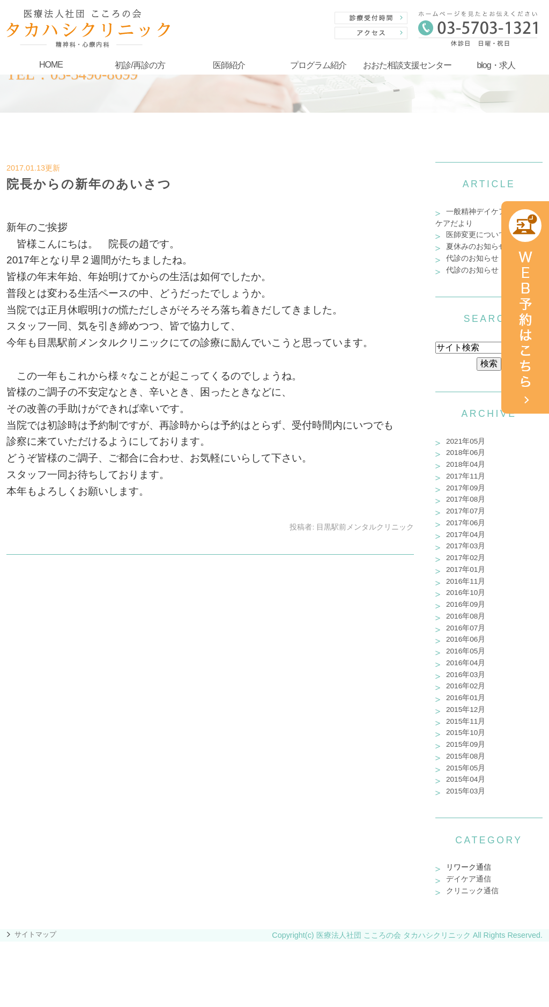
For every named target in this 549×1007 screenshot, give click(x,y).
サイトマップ (35, 934)
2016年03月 (465, 675)
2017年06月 (465, 523)
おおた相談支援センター (407, 65)
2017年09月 (465, 488)
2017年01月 (465, 569)
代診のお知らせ (472, 258)
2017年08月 (465, 499)
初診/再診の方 (140, 65)
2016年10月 (465, 593)
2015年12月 (465, 709)
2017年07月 (465, 511)
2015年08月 (465, 756)
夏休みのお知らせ (476, 246)
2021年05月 (465, 441)
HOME (51, 64)
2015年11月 (465, 721)
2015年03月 (465, 791)
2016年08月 (465, 616)
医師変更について (476, 235)
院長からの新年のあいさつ (89, 184)
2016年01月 (465, 698)
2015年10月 (465, 733)
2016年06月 (465, 639)
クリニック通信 (472, 891)
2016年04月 (465, 663)
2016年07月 (465, 628)
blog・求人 (496, 65)
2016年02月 (465, 686)
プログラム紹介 (318, 65)
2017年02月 (465, 558)
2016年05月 (465, 651)
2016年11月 (465, 581)
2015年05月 (465, 768)
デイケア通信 (468, 879)
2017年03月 (465, 546)
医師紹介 (229, 65)
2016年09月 (465, 604)
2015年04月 (465, 779)
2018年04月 (465, 464)
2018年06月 (465, 453)
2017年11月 (465, 476)
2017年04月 (465, 535)
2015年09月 (465, 744)
